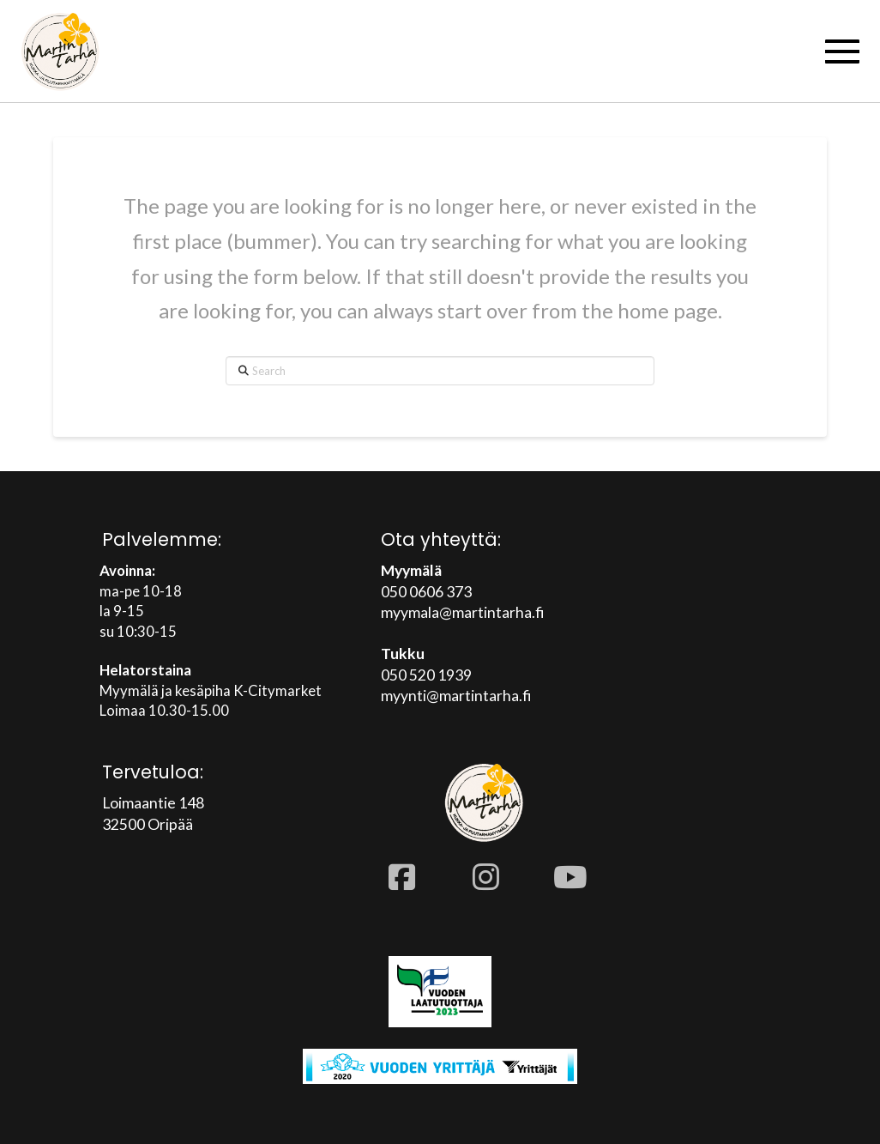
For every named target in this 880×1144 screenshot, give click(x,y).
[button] (842, 51)
